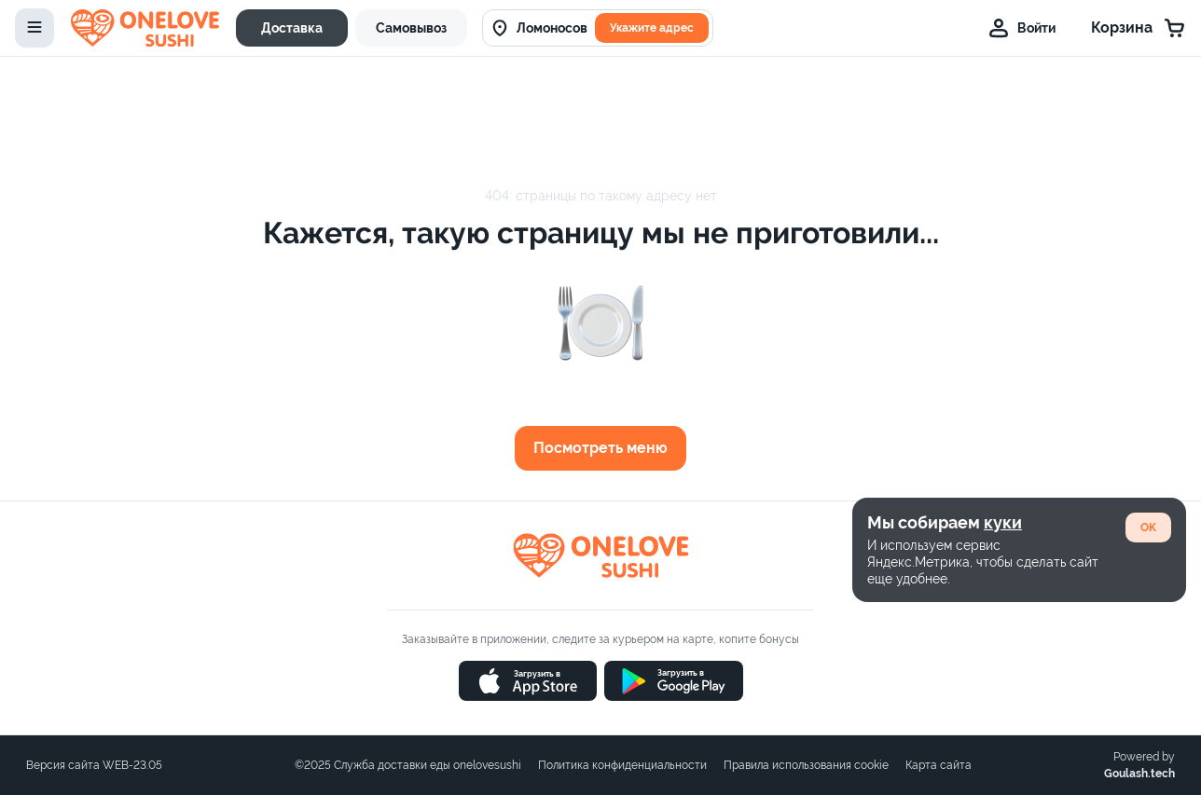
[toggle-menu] (34, 28)
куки (1003, 522)
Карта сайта (938, 765)
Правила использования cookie (806, 765)
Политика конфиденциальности (622, 765)
